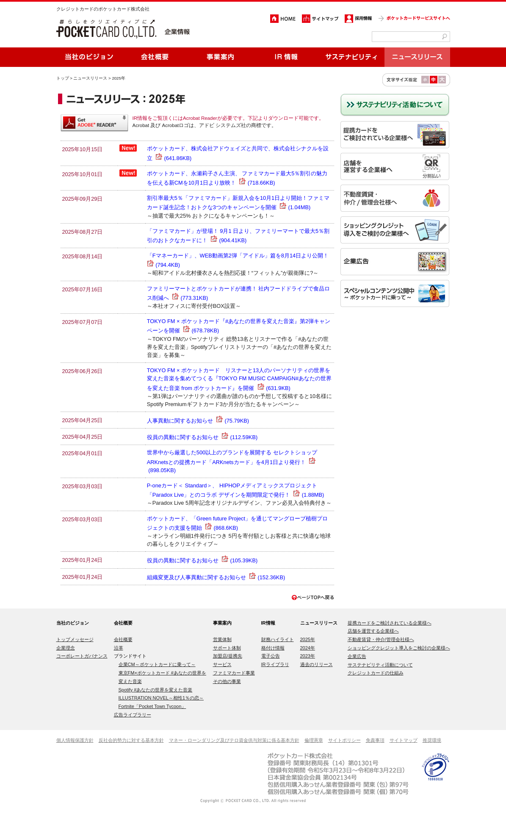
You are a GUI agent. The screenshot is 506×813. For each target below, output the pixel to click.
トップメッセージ (75, 639)
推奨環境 (432, 740)
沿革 (118, 647)
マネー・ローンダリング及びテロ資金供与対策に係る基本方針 (234, 740)
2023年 (307, 655)
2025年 (307, 639)
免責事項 (375, 740)
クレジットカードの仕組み (376, 672)
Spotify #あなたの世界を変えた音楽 (156, 689)
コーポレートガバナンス (82, 655)
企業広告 (357, 656)
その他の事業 (227, 681)
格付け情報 (273, 647)
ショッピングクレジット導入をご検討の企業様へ (399, 647)
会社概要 (123, 639)
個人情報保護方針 (75, 740)
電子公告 (270, 655)
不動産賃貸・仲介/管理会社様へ (381, 639)
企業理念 (65, 647)
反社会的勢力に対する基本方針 (131, 740)
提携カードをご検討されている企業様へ (389, 622)
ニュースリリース (90, 78)
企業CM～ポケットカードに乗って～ (157, 664)
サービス (222, 664)
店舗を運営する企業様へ (373, 630)
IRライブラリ (275, 664)
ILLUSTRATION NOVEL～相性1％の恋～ (161, 697)
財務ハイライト (277, 639)
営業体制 (222, 639)
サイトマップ (404, 740)
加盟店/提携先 (227, 655)
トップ (62, 78)
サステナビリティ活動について (380, 664)
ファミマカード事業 (234, 672)
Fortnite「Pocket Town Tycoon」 (152, 706)
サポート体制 (227, 647)
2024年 (307, 647)
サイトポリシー (344, 740)
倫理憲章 (313, 740)
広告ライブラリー (132, 714)
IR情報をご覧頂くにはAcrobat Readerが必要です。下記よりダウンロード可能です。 (228, 118)
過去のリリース (316, 664)
